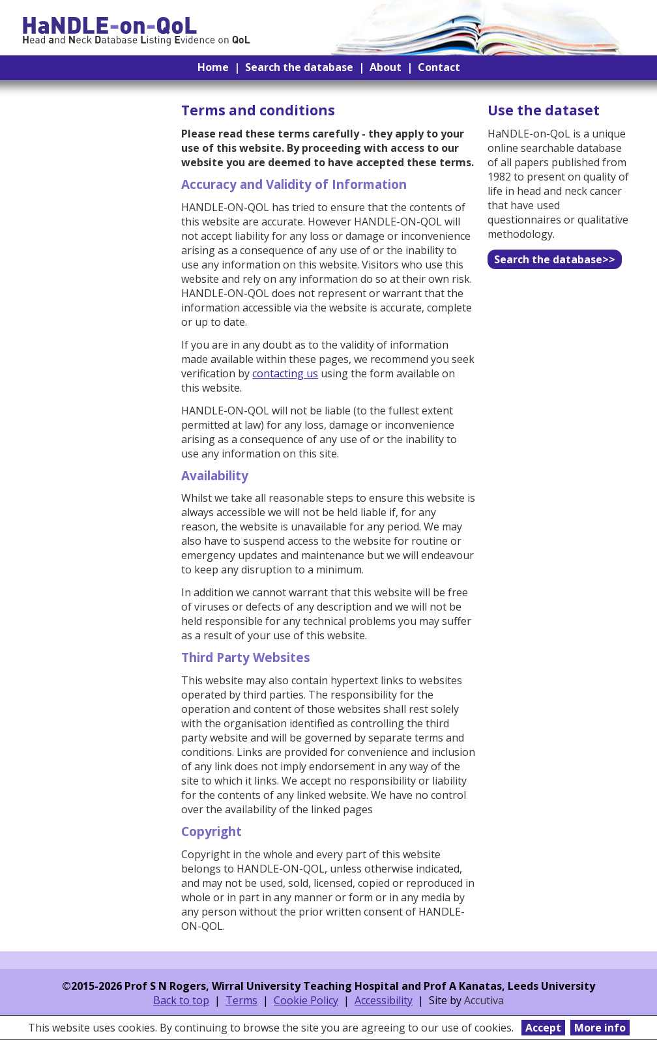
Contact (439, 67)
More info (600, 1027)
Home (213, 67)
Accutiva (484, 1000)
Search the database (299, 67)
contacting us (285, 373)
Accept (543, 1027)
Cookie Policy (306, 1000)
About (386, 67)
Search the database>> (554, 259)
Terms (241, 1000)
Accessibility (384, 1000)
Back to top (181, 1000)
